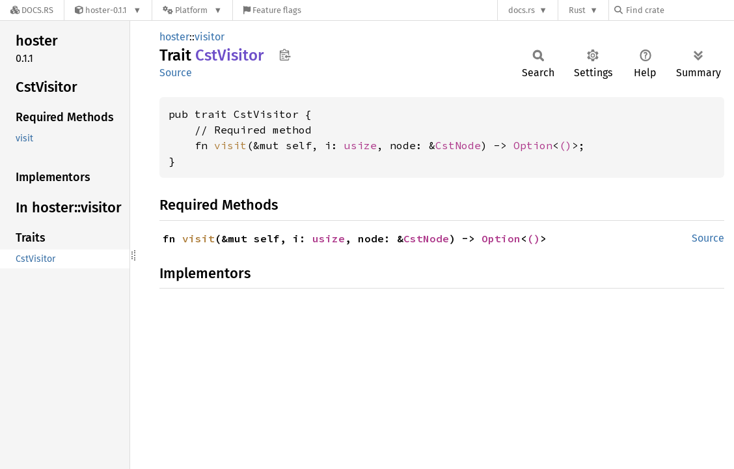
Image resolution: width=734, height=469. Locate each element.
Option (532, 145)
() (565, 145)
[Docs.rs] (32, 10)
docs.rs (521, 10)
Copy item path (284, 55)
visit (230, 145)
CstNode (458, 145)
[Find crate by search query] (679, 10)
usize (360, 145)
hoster (174, 37)
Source (175, 72)
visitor (209, 37)
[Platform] (192, 10)
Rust (577, 10)
